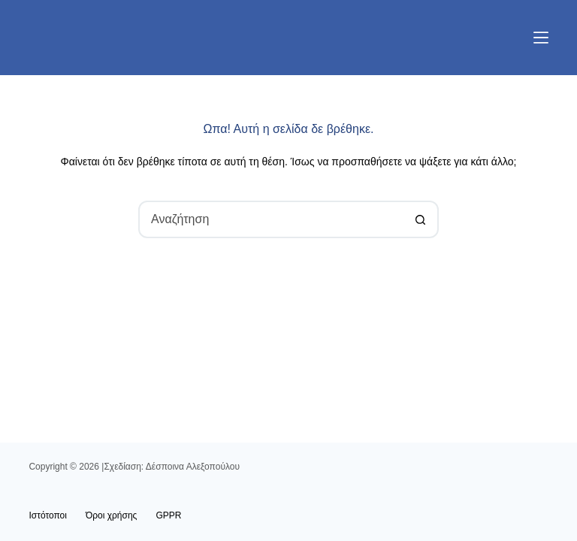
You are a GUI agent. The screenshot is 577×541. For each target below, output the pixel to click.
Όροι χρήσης (111, 515)
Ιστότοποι (48, 515)
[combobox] (271, 219)
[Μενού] (540, 37)
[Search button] (420, 219)
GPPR (168, 515)
